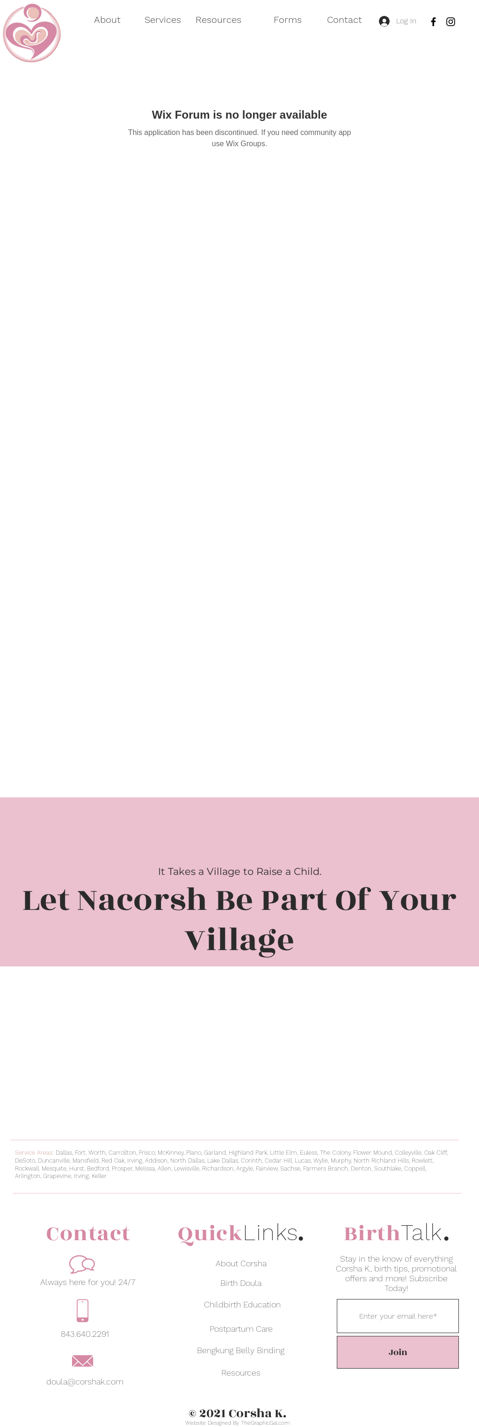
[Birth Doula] (241, 1282)
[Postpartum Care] (241, 1328)
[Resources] (241, 1372)
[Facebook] (433, 22)
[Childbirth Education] (242, 1304)
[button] (158, 20)
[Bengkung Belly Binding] (241, 1350)
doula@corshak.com (84, 1381)
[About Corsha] (241, 1263)
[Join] (398, 1352)
